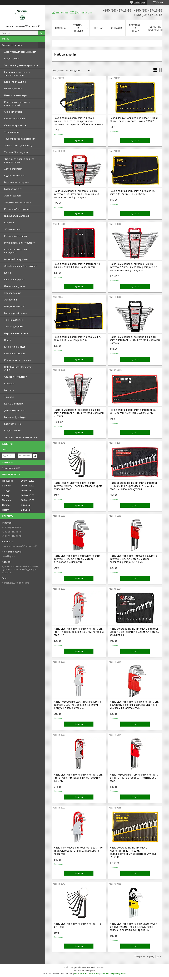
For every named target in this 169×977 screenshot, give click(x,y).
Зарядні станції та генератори (21, 437)
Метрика (9, 390)
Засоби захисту (12, 195)
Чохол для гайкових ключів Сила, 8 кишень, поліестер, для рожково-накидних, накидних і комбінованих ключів (78, 121)
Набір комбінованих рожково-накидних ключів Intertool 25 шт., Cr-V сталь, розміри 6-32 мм (79, 413)
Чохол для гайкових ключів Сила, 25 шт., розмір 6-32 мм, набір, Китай (77, 338)
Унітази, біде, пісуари (16, 152)
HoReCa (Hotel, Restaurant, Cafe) (18, 368)
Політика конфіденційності (113, 974)
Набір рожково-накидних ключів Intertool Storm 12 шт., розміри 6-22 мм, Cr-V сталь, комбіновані (134, 631)
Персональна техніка (16, 333)
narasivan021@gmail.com (15, 582)
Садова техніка (12, 292)
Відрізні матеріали (14, 175)
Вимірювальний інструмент (19, 242)
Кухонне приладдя (14, 346)
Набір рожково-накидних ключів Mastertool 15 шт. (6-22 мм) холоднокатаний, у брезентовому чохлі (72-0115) (133, 852)
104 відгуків (139, 2)
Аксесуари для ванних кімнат (20, 51)
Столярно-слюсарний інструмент (16, 251)
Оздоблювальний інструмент (20, 266)
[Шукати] (41, 33)
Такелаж (9, 396)
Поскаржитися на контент (86, 974)
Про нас (98, 28)
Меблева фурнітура (15, 417)
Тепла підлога (11, 132)
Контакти (116, 28)
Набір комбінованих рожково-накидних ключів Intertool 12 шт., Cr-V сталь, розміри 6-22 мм (135, 340)
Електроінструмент (15, 279)
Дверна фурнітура (14, 410)
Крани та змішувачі (15, 81)
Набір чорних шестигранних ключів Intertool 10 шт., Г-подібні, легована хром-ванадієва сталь (78, 486)
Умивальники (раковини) (18, 145)
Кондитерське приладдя (17, 360)
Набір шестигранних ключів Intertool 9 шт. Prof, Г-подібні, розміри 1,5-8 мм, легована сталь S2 (79, 631)
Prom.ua (101, 967)
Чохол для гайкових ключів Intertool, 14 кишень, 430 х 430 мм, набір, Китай (77, 265)
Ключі (7, 272)
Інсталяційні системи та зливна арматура (17, 73)
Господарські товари (15, 313)
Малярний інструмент (16, 259)
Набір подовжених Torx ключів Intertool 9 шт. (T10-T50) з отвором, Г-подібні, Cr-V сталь (134, 777)
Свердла (9, 222)
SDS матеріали (12, 229)
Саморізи (9, 383)
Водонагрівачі (12, 58)
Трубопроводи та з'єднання (19, 138)
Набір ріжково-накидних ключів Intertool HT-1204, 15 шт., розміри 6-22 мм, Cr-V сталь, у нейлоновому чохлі (133, 486)
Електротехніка (13, 423)
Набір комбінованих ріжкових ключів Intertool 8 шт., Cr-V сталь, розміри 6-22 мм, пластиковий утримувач (77, 194)
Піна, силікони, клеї (14, 306)
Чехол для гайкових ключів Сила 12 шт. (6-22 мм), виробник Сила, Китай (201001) (134, 119)
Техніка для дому (13, 326)
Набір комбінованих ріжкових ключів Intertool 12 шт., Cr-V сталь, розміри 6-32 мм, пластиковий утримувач (133, 267)
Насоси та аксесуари (15, 95)
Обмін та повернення (155, 28)
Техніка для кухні (13, 319)
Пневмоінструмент (14, 286)
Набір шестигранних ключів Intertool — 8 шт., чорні (77, 925)
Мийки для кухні (13, 88)
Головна (60, 28)
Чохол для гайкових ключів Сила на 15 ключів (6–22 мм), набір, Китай (132, 192)
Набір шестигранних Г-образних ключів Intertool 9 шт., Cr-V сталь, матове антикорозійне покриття (77, 559)
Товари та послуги (12, 45)
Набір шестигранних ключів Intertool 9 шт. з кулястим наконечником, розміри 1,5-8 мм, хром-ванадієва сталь (134, 704)
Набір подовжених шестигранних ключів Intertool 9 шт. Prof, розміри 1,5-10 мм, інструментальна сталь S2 (77, 704)
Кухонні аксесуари (14, 353)
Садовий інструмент (15, 376)
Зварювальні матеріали (17, 202)
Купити (79, 140)
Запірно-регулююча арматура (21, 65)
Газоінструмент (13, 188)
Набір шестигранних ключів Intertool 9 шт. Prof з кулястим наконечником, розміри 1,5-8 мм (78, 777)
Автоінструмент (13, 168)
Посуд (7, 340)
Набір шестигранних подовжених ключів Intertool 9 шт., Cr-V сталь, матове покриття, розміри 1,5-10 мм (133, 559)
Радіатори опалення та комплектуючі (17, 103)
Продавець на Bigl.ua (84, 970)
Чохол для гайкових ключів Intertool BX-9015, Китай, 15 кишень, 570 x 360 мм (133, 411)
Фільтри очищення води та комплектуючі (19, 160)
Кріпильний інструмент (17, 209)
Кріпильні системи (14, 403)
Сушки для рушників (15, 125)
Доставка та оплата (134, 28)
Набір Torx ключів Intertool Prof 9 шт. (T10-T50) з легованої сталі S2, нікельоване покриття (78, 850)
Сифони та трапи (13, 111)
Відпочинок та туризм (16, 182)
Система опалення (14, 118)
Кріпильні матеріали (15, 236)
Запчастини (11, 299)
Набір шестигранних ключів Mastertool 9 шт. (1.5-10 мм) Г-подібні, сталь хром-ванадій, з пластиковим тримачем (133, 926)
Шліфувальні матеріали (17, 215)
